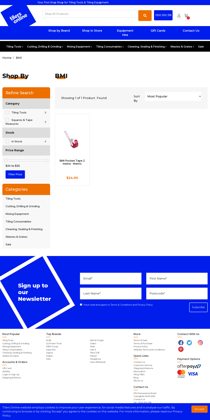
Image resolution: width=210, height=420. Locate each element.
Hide (92, 346)
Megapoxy (95, 359)
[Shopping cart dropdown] (187, 16)
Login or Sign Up (10, 374)
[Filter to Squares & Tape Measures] (26, 122)
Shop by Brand (59, 30)
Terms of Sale (140, 340)
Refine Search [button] (20, 92)
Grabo (93, 343)
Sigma (49, 352)
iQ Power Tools (54, 343)
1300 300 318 (163, 15)
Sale (201, 46)
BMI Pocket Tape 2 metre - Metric (72, 162)
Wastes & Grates (181, 46)
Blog (136, 377)
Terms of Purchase (143, 343)
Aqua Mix (51, 349)
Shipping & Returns (143, 368)
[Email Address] (110, 278)
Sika (48, 359)
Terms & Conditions (121, 304)
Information (139, 371)
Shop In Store (92, 30)
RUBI (48, 340)
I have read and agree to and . (116, 304)
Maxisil (93, 356)
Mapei (49, 356)
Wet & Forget (97, 340)
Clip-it (93, 349)
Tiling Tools (13, 46)
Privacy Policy (145, 304)
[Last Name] (110, 293)
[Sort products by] (173, 96)
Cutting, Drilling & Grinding (44, 46)
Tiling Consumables (109, 46)
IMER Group (52, 346)
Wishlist (6, 371)
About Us (138, 380)
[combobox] (91, 13)
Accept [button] (199, 409)
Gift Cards (158, 30)
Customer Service (143, 365)
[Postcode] (177, 293)
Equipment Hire (125, 33)
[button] (179, 16)
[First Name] (177, 278)
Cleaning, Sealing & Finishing (146, 46)
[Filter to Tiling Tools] (26, 112)
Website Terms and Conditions (149, 349)
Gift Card (6, 368)
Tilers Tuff (94, 352)
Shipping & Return (11, 377)
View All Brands (97, 362)
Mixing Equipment (78, 46)
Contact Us (191, 30)
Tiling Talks (139, 374)
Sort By (137, 98)
